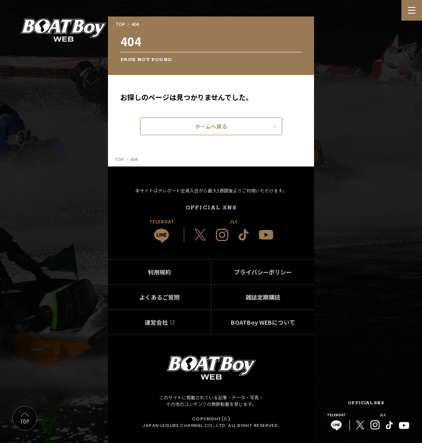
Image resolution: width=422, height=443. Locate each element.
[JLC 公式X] (200, 235)
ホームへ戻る (211, 126)
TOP (24, 421)
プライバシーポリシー (263, 272)
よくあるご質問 (159, 297)
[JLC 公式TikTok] (244, 235)
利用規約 (159, 272)
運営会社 (156, 322)
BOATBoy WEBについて (263, 322)
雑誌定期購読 (263, 297)
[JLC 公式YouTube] (266, 234)
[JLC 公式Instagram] (222, 235)
